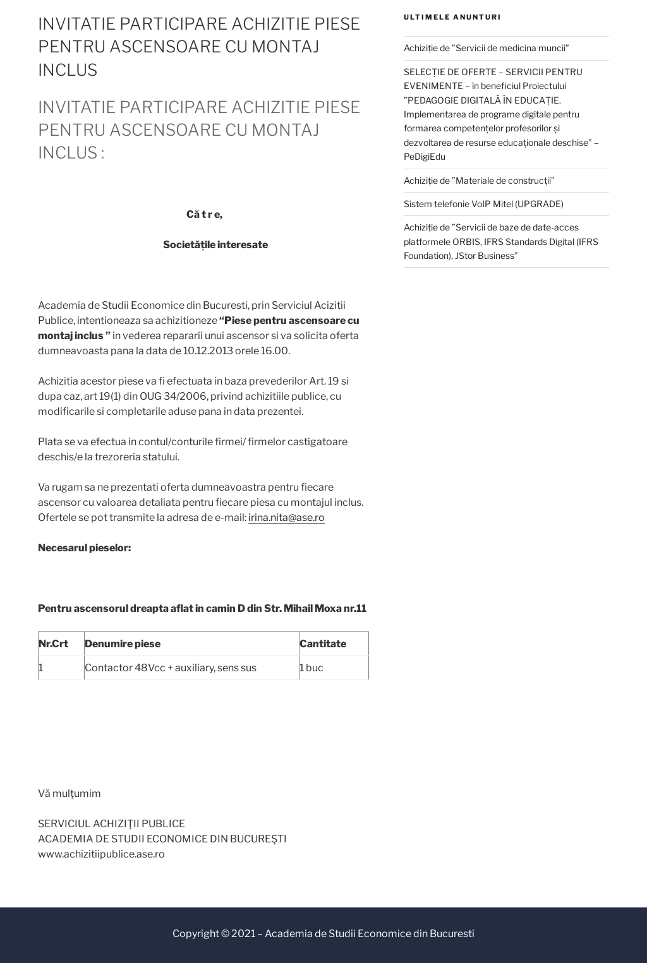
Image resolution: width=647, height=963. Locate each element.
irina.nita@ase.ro (286, 517)
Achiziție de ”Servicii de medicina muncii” (486, 47)
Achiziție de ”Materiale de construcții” (479, 180)
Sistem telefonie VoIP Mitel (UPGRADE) (484, 203)
